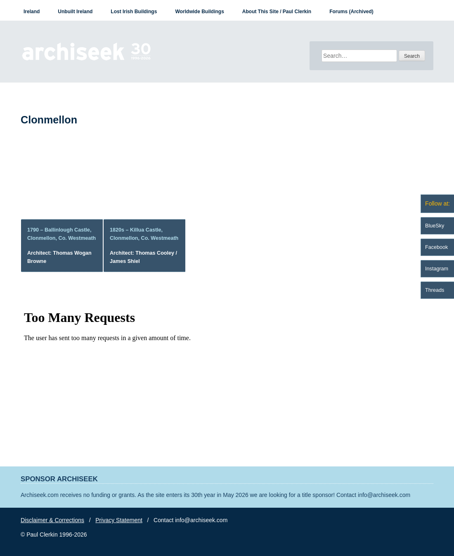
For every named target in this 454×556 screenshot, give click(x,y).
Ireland (32, 11)
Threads (434, 290)
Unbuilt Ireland (75, 11)
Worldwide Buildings (199, 11)
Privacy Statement (118, 520)
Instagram (436, 269)
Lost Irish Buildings (134, 11)
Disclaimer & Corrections (52, 520)
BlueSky (434, 226)
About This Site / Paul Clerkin (276, 11)
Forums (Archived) (351, 11)
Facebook (436, 247)
